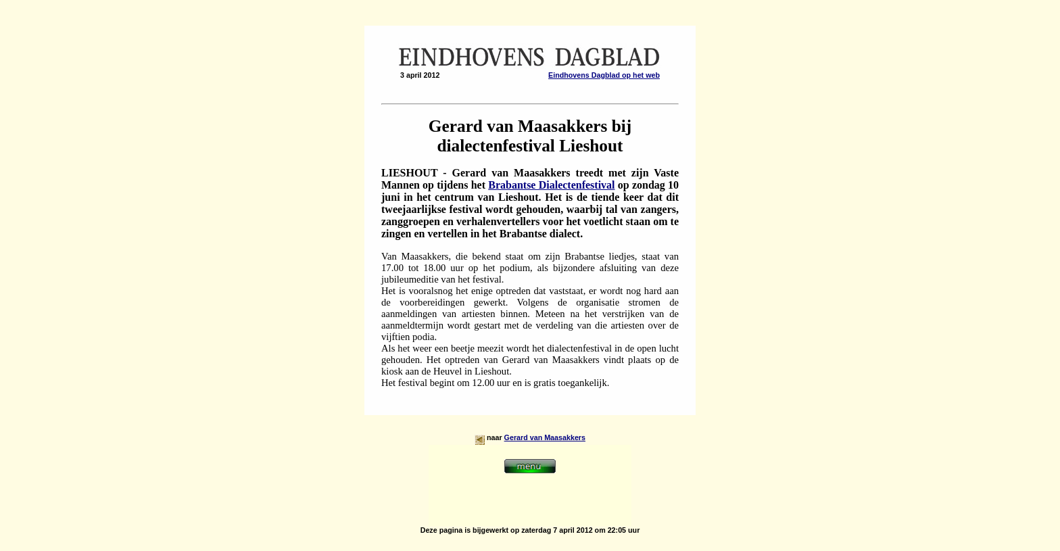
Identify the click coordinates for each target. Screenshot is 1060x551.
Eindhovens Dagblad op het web (604, 75)
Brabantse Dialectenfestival (551, 185)
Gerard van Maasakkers (544, 437)
